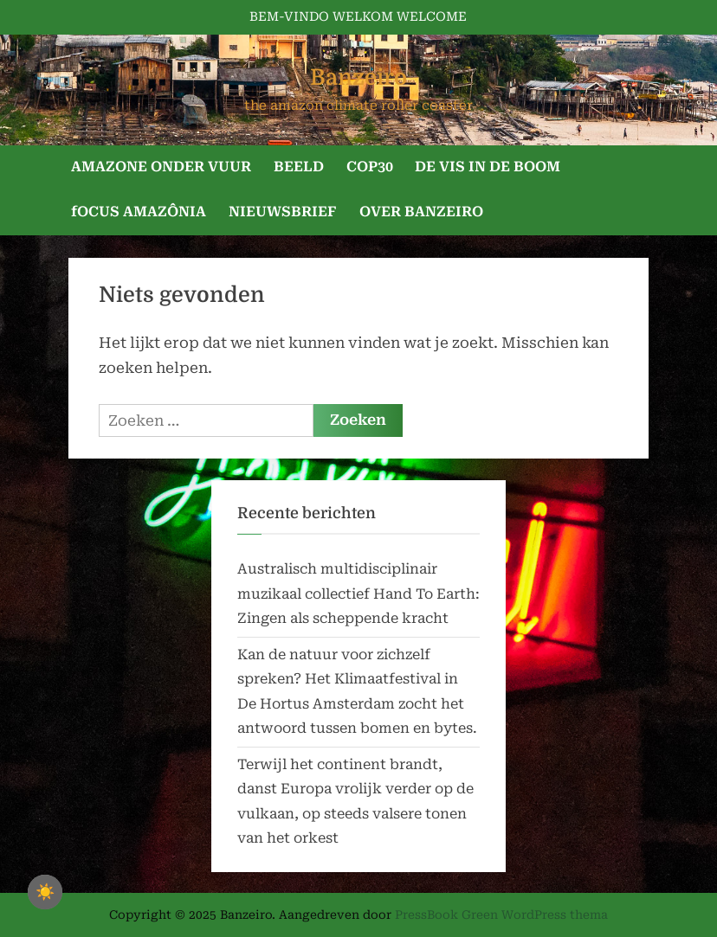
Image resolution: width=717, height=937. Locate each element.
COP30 (369, 166)
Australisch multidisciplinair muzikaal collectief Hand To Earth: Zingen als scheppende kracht (358, 593)
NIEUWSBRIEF (283, 211)
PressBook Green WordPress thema (501, 914)
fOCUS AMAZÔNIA (138, 211)
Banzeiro (358, 77)
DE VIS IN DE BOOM (487, 166)
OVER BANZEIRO (421, 211)
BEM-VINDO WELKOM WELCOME (358, 17)
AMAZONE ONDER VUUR (161, 166)
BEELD (299, 166)
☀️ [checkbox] (45, 892)
